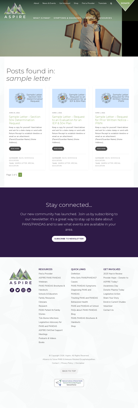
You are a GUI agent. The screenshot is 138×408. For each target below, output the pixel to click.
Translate (102, 3)
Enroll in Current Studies (114, 302)
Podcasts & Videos (47, 338)
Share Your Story (111, 298)
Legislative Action (111, 294)
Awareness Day (110, 285)
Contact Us (108, 310)
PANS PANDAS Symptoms (83, 285)
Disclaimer (79, 363)
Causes (74, 281)
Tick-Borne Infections (48, 318)
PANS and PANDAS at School (85, 306)
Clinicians (43, 302)
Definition (75, 273)
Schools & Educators (48, 294)
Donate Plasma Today (113, 290)
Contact (55, 363)
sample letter (21, 163)
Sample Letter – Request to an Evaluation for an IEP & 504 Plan (68, 120)
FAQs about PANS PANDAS (84, 310)
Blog (21, 158)
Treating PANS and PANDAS (84, 298)
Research (43, 306)
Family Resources (47, 298)
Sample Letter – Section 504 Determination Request (24, 120)
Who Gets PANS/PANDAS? (84, 277)
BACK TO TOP (69, 371)
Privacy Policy (67, 363)
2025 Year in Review (112, 273)
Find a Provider (46, 273)
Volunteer (108, 306)
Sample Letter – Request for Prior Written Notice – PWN (111, 120)
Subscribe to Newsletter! (69, 239)
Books (41, 342)
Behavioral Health (79, 302)
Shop (73, 326)
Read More (15, 149)
